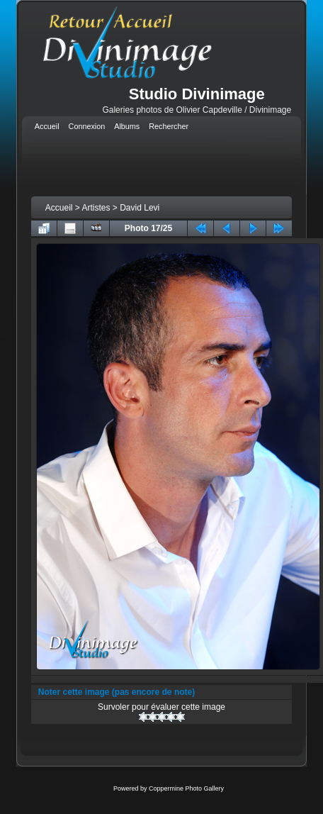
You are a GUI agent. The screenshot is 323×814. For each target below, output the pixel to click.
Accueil (59, 208)
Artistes (96, 208)
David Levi (139, 208)
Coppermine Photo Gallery (186, 788)
